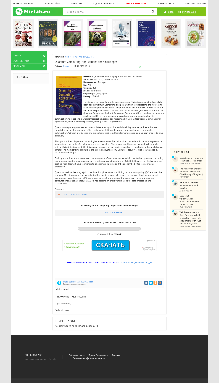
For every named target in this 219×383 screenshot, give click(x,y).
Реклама (116, 355)
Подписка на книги (103, 3)
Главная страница (23, 3)
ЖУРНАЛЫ (21, 66)
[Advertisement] (188, 98)
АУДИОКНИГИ (23, 60)
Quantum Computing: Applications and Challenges (86, 62)
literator (66, 66)
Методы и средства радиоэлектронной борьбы (188, 185)
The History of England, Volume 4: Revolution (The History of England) (191, 171)
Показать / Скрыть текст (75, 194)
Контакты (76, 3)
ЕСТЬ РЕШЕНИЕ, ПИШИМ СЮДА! (134, 263)
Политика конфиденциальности (89, 358)
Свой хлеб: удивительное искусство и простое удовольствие (189, 200)
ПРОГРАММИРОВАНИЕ (83, 56)
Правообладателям (195, 3)
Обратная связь (165, 3)
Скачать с (113, 212)
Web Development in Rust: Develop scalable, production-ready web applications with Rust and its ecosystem (190, 218)
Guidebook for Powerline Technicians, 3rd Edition (191, 159)
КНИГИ (68, 56)
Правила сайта (52, 3)
